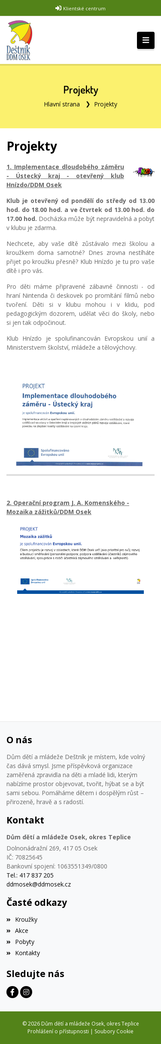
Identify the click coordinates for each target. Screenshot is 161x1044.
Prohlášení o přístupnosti (58, 1031)
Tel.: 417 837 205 (30, 875)
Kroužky (21, 919)
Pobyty (20, 942)
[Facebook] (12, 992)
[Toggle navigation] (146, 40)
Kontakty (23, 953)
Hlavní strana (62, 104)
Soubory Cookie (114, 1031)
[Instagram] (26, 992)
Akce (17, 930)
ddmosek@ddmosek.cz (38, 884)
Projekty (105, 104)
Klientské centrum (84, 8)
